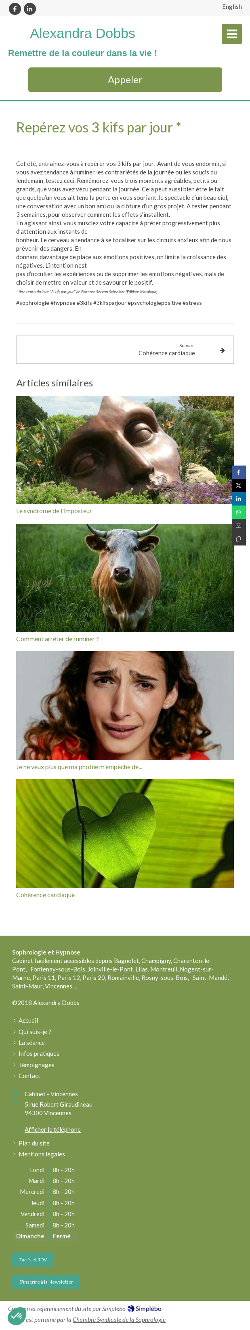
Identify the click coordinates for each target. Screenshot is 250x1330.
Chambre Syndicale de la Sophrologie (119, 1319)
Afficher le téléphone (53, 1129)
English (232, 6)
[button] (17, 1316)
